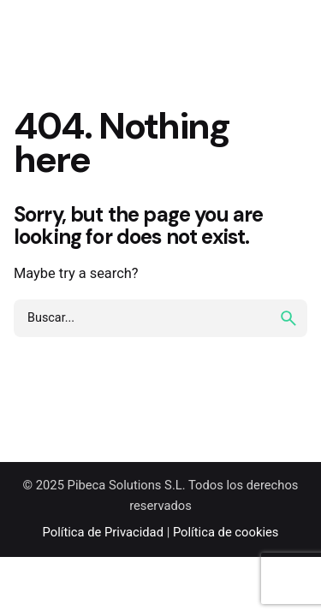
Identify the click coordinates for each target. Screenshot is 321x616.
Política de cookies (226, 532)
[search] (288, 318)
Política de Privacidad (103, 532)
